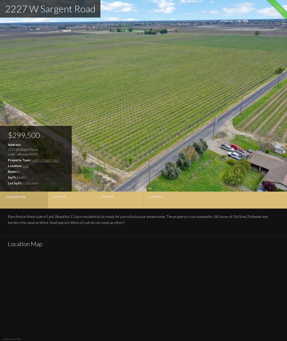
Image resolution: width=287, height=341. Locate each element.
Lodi (26, 166)
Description (15, 197)
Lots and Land (48, 160)
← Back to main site (11, 338)
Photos (108, 197)
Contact (157, 197)
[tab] (24, 200)
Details (59, 197)
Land (34, 160)
